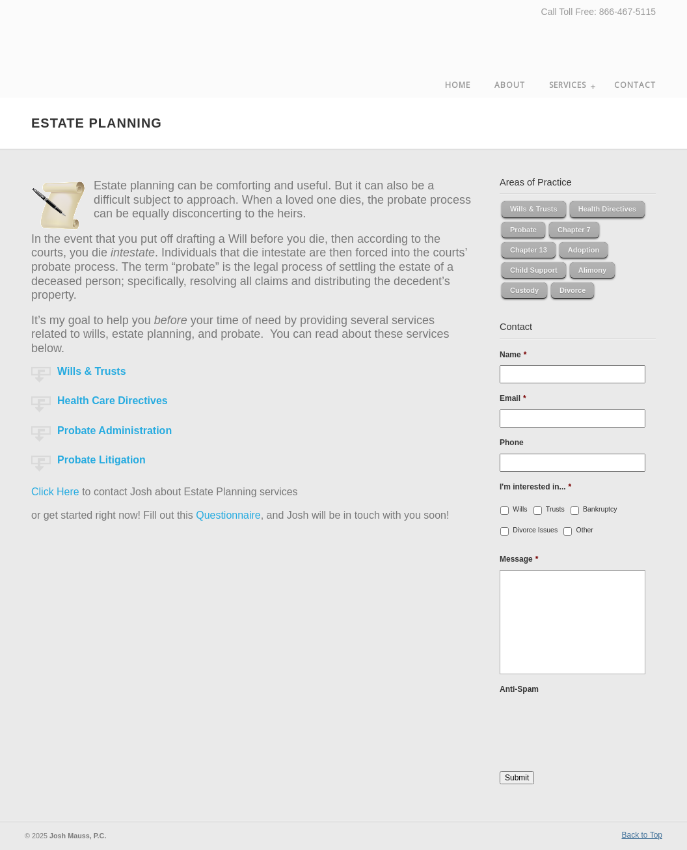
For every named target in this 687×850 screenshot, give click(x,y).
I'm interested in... (535, 486)
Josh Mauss (96, 46)
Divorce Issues (535, 530)
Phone (512, 442)
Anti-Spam (519, 689)
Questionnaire (228, 515)
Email (513, 398)
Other (584, 530)
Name (513, 354)
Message (519, 559)
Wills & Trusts (91, 371)
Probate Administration (114, 430)
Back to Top (642, 835)
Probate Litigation (101, 459)
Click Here (55, 491)
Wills (520, 509)
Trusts (555, 509)
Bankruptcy (600, 509)
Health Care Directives (112, 400)
